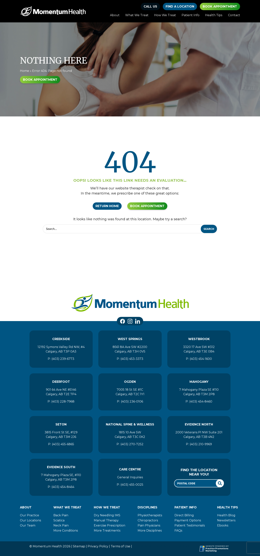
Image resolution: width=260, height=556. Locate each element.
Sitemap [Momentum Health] (79, 546)
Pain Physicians (149, 525)
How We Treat (165, 15)
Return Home (107, 206)
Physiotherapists (150, 515)
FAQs (178, 530)
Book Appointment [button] (220, 6)
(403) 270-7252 (132, 444)
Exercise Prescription (109, 525)
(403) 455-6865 (63, 444)
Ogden (130, 382)
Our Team (27, 525)
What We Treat (137, 15)
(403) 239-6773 (63, 359)
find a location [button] (180, 6)
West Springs (130, 339)
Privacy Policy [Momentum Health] (98, 546)
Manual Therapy (106, 520)
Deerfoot (61, 382)
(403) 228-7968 (62, 401)
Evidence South (61, 467)
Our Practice (29, 515)
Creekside (61, 339)
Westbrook (199, 339)
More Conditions (65, 530)
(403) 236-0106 (132, 401)
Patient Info (190, 15)
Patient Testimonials (189, 525)
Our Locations (30, 520)
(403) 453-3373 (132, 359)
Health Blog (226, 515)
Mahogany (199, 382)
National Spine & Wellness (130, 424)
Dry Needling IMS (107, 515)
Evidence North (199, 424)
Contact (234, 15)
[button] (150, 6)
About (115, 15)
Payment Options (187, 520)
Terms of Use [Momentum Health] (120, 546)
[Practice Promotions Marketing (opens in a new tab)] (222, 550)
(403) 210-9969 (201, 444)
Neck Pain (61, 525)
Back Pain (60, 515)
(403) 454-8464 (63, 487)
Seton (61, 424)
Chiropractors (148, 520)
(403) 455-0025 (132, 484)
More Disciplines (150, 530)
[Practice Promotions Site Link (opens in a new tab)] (202, 548)
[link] (122, 321)
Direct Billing (184, 515)
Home (24, 71)
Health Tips (213, 15)
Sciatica (58, 520)
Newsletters (226, 520)
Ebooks (222, 525)
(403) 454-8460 (200, 401)
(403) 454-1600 (201, 359)
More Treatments (107, 530)
